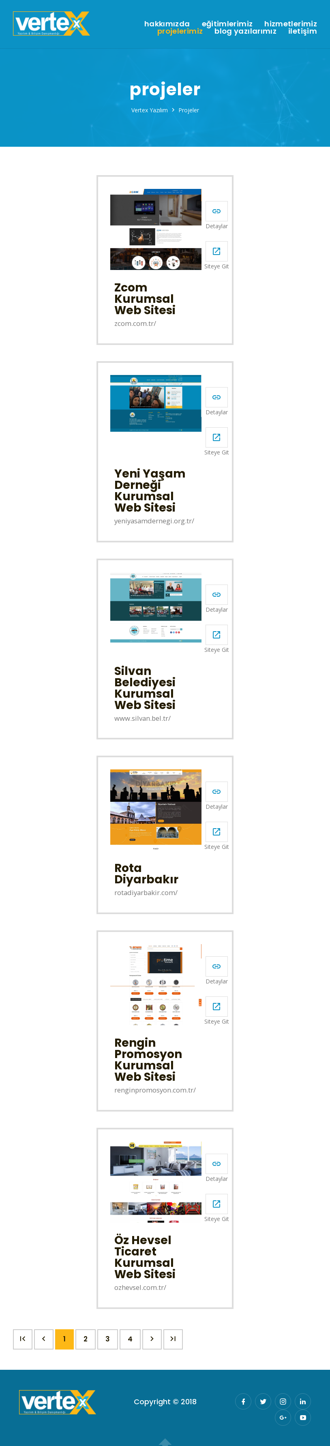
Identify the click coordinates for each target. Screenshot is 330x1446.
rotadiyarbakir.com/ (146, 892)
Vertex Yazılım (149, 110)
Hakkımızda (167, 24)
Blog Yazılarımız (245, 31)
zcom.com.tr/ (135, 323)
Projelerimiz (180, 31)
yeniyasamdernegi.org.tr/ (154, 521)
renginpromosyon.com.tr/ (155, 1090)
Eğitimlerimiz (227, 24)
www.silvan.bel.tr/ (142, 718)
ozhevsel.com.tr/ (140, 1287)
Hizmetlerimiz (290, 24)
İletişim (302, 31)
